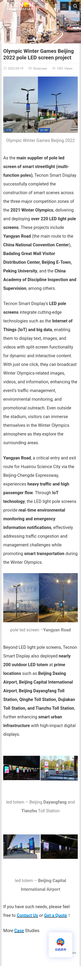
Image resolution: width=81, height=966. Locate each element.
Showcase (40, 31)
